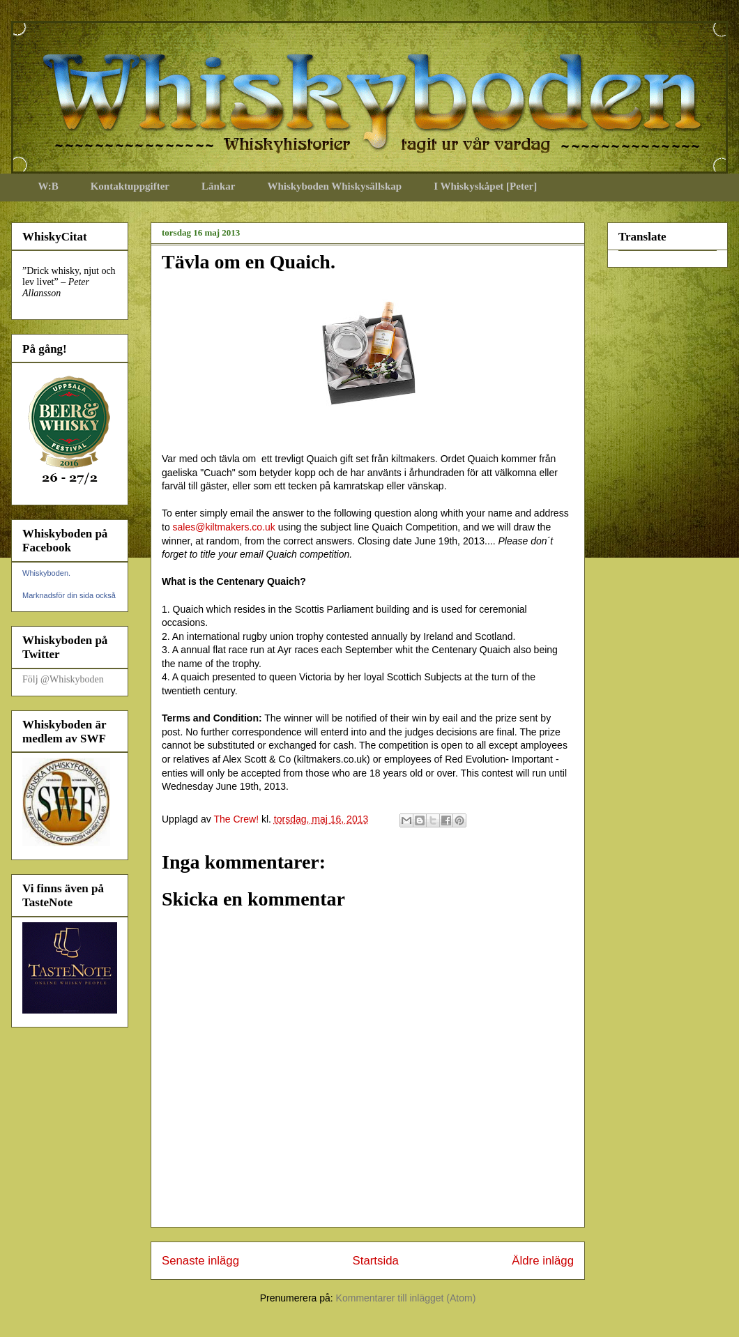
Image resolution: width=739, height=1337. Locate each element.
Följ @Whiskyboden (63, 679)
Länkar (218, 186)
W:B (48, 186)
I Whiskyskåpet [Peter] (485, 186)
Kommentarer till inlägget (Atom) (406, 1298)
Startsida (376, 1260)
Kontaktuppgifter (130, 186)
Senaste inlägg (200, 1260)
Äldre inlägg (543, 1260)
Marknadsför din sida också (69, 595)
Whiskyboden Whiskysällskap (334, 186)
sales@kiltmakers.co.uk (224, 527)
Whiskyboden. (46, 573)
